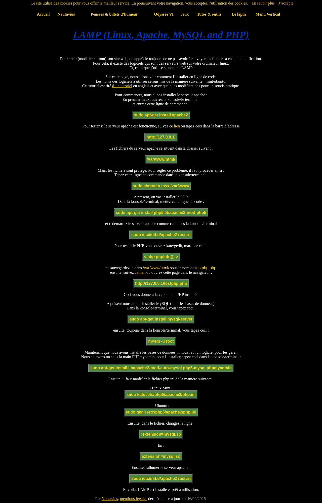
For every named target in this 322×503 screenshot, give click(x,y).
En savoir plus (263, 3)
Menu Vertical (268, 14)
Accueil (43, 14)
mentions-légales (133, 498)
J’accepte (286, 3)
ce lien (140, 272)
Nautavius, (110, 498)
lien (177, 126)
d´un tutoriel (122, 86)
